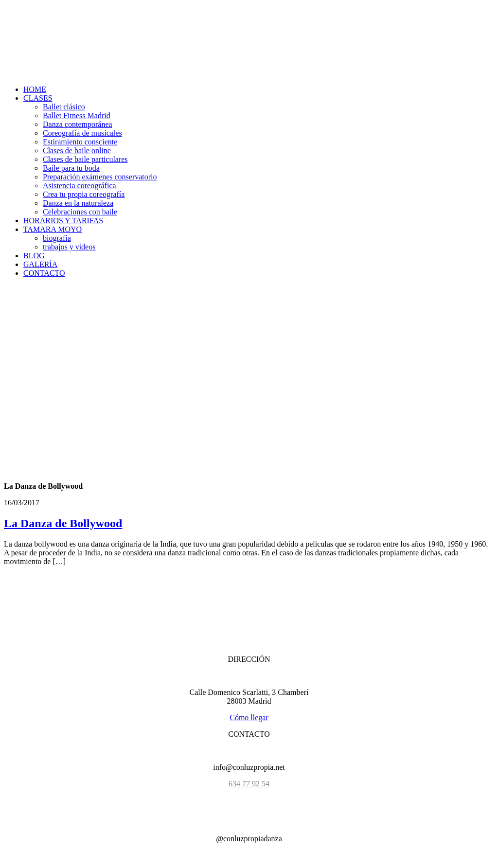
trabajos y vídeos (69, 247)
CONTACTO (44, 273)
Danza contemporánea (77, 124)
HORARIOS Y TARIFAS (63, 220)
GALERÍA (40, 264)
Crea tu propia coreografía (83, 194)
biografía (57, 238)
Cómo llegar (249, 717)
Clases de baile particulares (85, 159)
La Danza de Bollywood (63, 523)
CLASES (38, 98)
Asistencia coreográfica (79, 185)
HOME (34, 89)
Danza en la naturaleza (78, 203)
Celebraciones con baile (80, 212)
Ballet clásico (64, 107)
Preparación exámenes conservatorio (100, 177)
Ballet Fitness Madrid (76, 115)
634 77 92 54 (249, 784)
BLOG (34, 255)
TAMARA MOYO (52, 229)
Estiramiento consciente (80, 142)
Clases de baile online (77, 150)
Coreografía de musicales (82, 133)
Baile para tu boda (71, 168)
